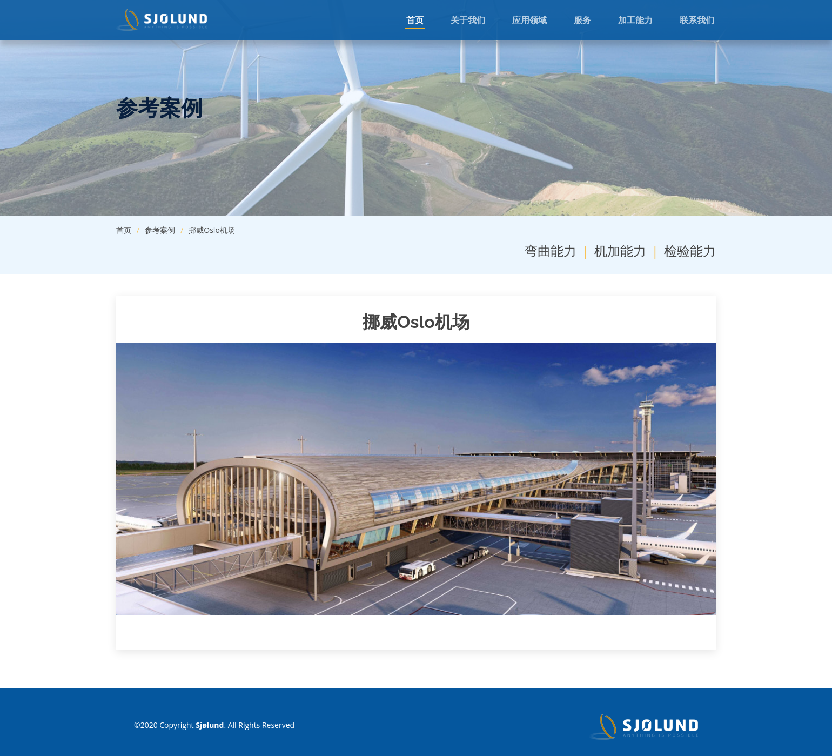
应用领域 (529, 20)
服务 (582, 20)
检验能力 (690, 250)
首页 (415, 20)
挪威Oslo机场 (212, 230)
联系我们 (697, 20)
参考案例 (160, 230)
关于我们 (468, 20)
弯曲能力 (550, 250)
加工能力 (635, 20)
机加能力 (620, 250)
